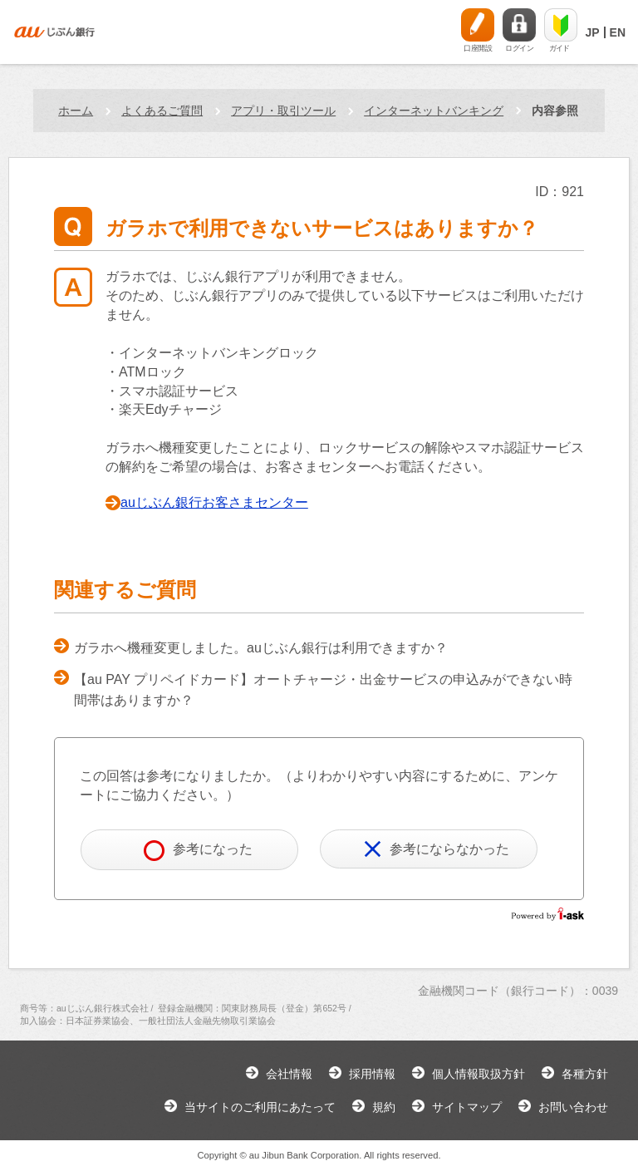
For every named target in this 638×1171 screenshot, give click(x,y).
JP (592, 32)
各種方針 (585, 1073)
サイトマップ (467, 1107)
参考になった (198, 850)
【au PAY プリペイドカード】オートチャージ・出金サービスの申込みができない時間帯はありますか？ (323, 690)
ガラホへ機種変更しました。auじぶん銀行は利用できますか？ (261, 648)
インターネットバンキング (433, 110)
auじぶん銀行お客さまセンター (214, 502)
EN (618, 32)
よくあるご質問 (162, 110)
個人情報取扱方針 (478, 1073)
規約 (383, 1107)
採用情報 (372, 1073)
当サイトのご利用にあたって (260, 1107)
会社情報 (289, 1073)
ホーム (75, 110)
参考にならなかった (436, 849)
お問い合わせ (573, 1107)
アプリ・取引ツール (283, 110)
